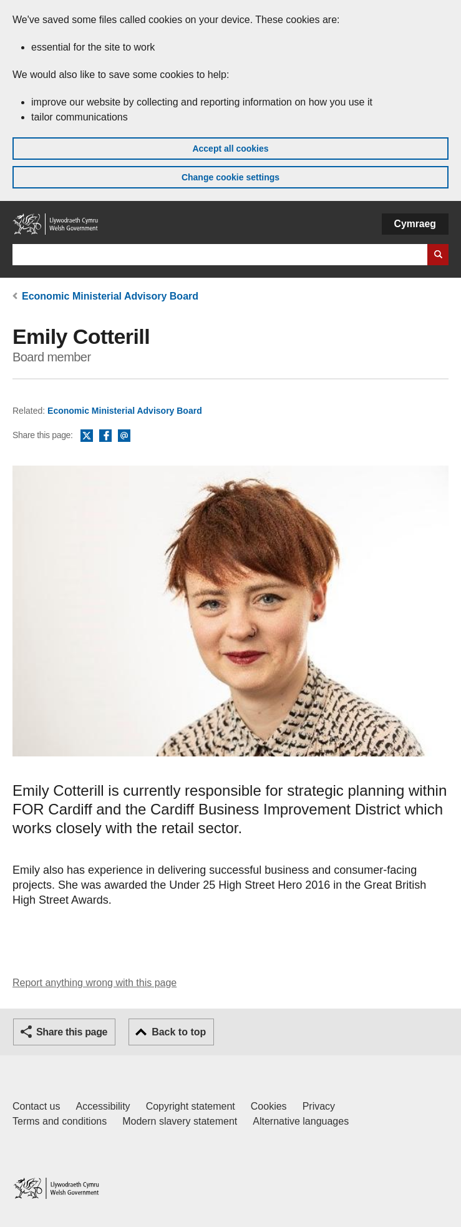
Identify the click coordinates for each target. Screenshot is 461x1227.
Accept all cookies (230, 149)
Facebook (105, 436)
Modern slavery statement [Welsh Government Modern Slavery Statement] (179, 1121)
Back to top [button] (179, 1032)
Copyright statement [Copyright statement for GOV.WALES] (190, 1106)
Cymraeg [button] (415, 223)
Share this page (71, 1032)
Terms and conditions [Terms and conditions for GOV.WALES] (59, 1121)
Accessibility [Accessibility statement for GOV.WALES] (102, 1106)
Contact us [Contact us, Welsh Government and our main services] (36, 1106)
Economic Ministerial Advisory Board (110, 296)
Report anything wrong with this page (94, 982)
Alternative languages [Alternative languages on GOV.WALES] (301, 1121)
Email (124, 436)
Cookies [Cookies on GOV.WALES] (269, 1106)
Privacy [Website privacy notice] (319, 1106)
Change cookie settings (230, 177)
